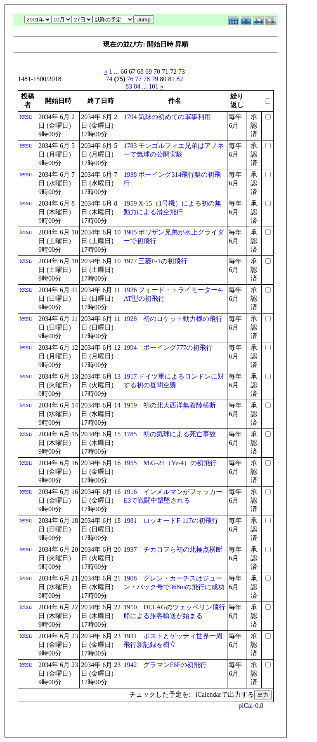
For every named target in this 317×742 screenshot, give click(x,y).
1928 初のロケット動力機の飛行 (172, 318)
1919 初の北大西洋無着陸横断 (169, 405)
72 (173, 71)
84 (137, 86)
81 (171, 78)
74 (109, 78)
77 (138, 78)
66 (124, 71)
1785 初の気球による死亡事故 (169, 434)
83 (128, 86)
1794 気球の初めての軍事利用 (167, 116)
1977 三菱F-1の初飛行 (155, 260)
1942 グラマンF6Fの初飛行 (165, 664)
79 (154, 78)
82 (179, 78)
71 (165, 71)
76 (130, 78)
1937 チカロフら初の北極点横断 (172, 549)
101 (153, 86)
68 (140, 71)
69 (148, 71)
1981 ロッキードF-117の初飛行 (170, 520)
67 (132, 71)
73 (181, 71)
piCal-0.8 (251, 705)
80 (163, 78)
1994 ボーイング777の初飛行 (168, 347)
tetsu (25, 116)
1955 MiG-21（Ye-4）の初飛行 (170, 462)
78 (146, 78)
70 (157, 71)
